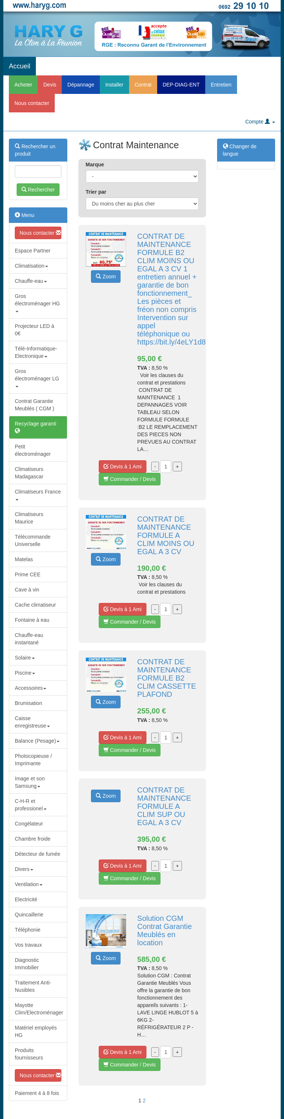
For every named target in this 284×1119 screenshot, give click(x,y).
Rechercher (38, 190)
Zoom (106, 276)
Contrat (143, 85)
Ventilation (29, 884)
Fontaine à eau (32, 620)
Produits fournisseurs (29, 1054)
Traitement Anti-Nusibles (33, 986)
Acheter (23, 85)
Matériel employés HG (36, 1031)
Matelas (24, 559)
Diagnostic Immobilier (27, 963)
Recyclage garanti (35, 427)
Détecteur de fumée (37, 854)
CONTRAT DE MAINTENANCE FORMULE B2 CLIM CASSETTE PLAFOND (166, 678)
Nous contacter (31, 103)
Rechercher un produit (35, 150)
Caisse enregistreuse (32, 722)
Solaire (25, 658)
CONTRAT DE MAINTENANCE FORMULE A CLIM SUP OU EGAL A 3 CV (164, 806)
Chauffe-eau (31, 281)
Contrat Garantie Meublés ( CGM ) (34, 404)
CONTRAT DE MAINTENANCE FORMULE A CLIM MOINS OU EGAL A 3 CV (165, 535)
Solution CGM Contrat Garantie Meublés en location (164, 930)
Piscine (25, 673)
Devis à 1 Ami (123, 466)
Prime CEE (27, 574)
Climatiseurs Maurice (29, 518)
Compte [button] (260, 122)
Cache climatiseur (35, 605)
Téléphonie (27, 930)
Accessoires (30, 688)
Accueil (19, 66)
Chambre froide (33, 839)
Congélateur (29, 824)
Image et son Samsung (30, 782)
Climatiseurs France (38, 494)
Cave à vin (27, 590)
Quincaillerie (29, 915)
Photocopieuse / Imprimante (33, 759)
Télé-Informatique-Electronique (36, 352)
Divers (24, 869)
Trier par (96, 192)
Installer (114, 85)
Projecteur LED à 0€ (34, 329)
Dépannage (80, 85)
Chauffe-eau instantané (29, 638)
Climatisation (31, 266)
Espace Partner (33, 251)
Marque (95, 164)
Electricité (26, 899)
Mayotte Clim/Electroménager (39, 1008)
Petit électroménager (33, 450)
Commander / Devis (130, 479)
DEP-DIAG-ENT (181, 85)
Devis (49, 85)
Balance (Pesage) (37, 741)
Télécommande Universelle (33, 540)
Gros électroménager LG (37, 377)
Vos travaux (28, 945)
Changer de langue (240, 150)
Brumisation (28, 703)
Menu (24, 215)
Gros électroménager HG (37, 302)
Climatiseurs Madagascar (29, 472)
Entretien (221, 85)
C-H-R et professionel (31, 804)
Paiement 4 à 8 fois (37, 1093)
